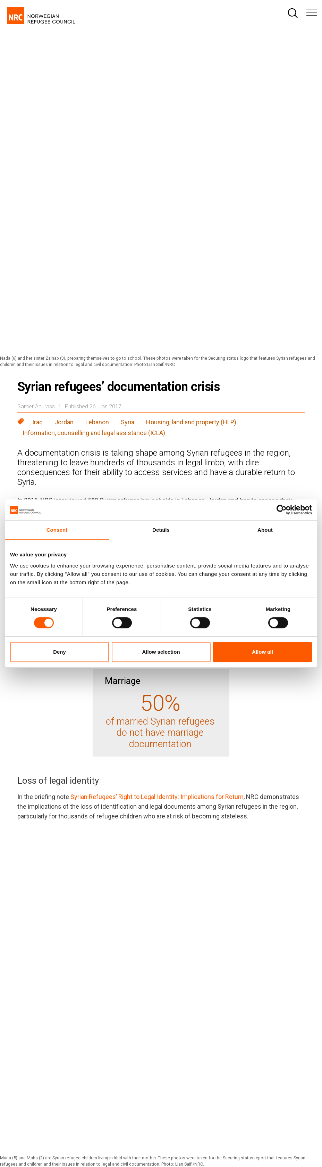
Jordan (64, 99)
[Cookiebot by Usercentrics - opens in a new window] (281, 510)
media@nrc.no (126, 1069)
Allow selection (161, 652)
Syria (127, 99)
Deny (59, 652)
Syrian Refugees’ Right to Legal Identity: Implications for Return (157, 474)
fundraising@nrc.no (233, 1055)
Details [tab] (161, 530)
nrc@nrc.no (122, 1040)
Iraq (37, 99)
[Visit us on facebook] (207, 994)
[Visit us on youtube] (304, 994)
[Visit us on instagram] (231, 994)
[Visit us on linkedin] (280, 994)
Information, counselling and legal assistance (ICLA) (94, 110)
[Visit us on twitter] (256, 994)
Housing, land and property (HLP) (191, 99)
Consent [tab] (57, 530)
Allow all (262, 652)
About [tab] (265, 530)
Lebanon (97, 99)
